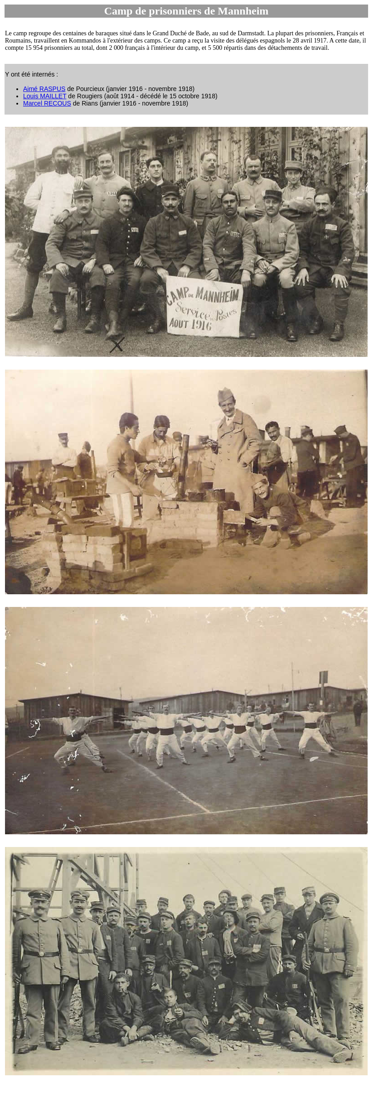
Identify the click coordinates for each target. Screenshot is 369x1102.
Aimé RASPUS (44, 88)
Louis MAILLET (44, 96)
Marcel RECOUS (47, 103)
